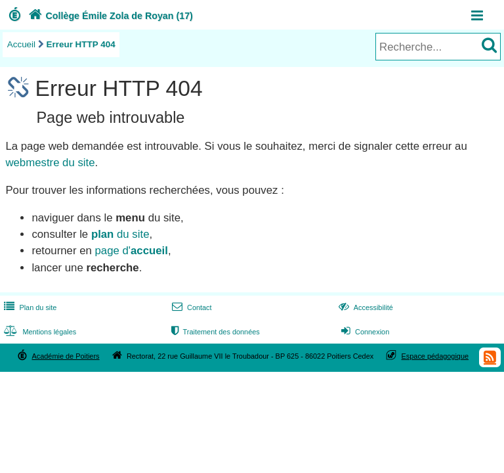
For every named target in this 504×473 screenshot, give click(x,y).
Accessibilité (364, 307)
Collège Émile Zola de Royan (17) (109, 16)
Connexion (364, 332)
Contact (190, 307)
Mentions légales (38, 332)
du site (120, 234)
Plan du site (28, 307)
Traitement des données (214, 332)
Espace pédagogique (435, 356)
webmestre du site (49, 162)
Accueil (21, 44)
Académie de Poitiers (65, 356)
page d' (130, 250)
